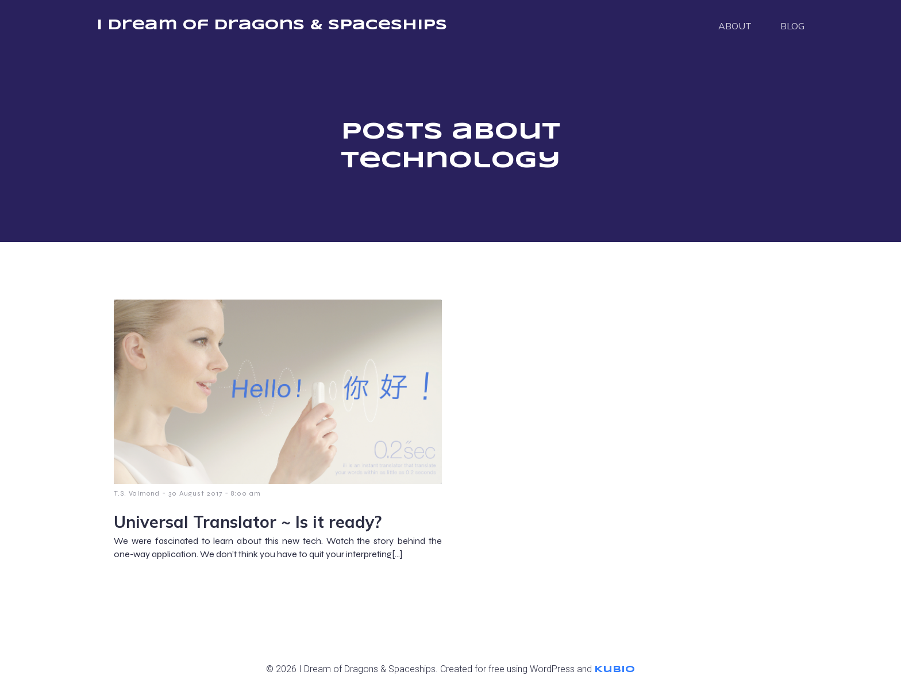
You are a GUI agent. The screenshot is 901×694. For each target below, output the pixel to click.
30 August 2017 (195, 493)
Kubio (614, 669)
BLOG (792, 26)
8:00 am (246, 493)
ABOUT (735, 26)
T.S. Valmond (137, 493)
